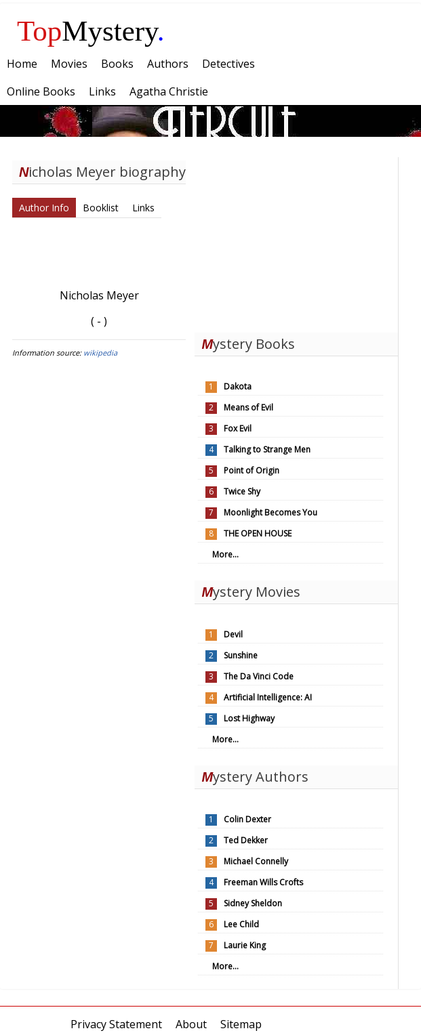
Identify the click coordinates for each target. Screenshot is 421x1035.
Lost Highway (249, 718)
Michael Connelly (256, 861)
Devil (233, 634)
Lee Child (241, 924)
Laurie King (245, 945)
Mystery (91, 31)
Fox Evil (238, 428)
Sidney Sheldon (253, 903)
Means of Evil (248, 407)
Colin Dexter (247, 819)
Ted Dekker (246, 840)
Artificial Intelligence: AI (268, 697)
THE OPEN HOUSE (258, 533)
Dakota (238, 386)
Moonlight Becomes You (270, 512)
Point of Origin (251, 470)
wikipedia (100, 352)
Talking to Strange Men (267, 449)
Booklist (101, 207)
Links (143, 207)
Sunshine (241, 655)
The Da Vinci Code (259, 676)
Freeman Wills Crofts (263, 882)
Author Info (44, 207)
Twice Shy (242, 491)
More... (225, 554)
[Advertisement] (296, 241)
